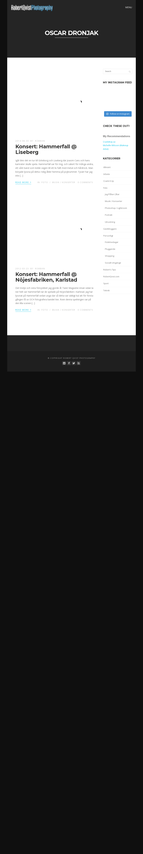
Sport (106, 283)
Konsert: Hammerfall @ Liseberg (46, 149)
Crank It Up (108, 181)
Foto (44, 182)
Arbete (106, 174)
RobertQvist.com (111, 276)
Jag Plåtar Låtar (112, 194)
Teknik (106, 290)
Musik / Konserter (63, 182)
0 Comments (85, 182)
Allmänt (106, 167)
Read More (23, 182)
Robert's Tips (109, 269)
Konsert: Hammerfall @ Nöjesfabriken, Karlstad (46, 277)
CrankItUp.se (109, 141)
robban (40, 141)
